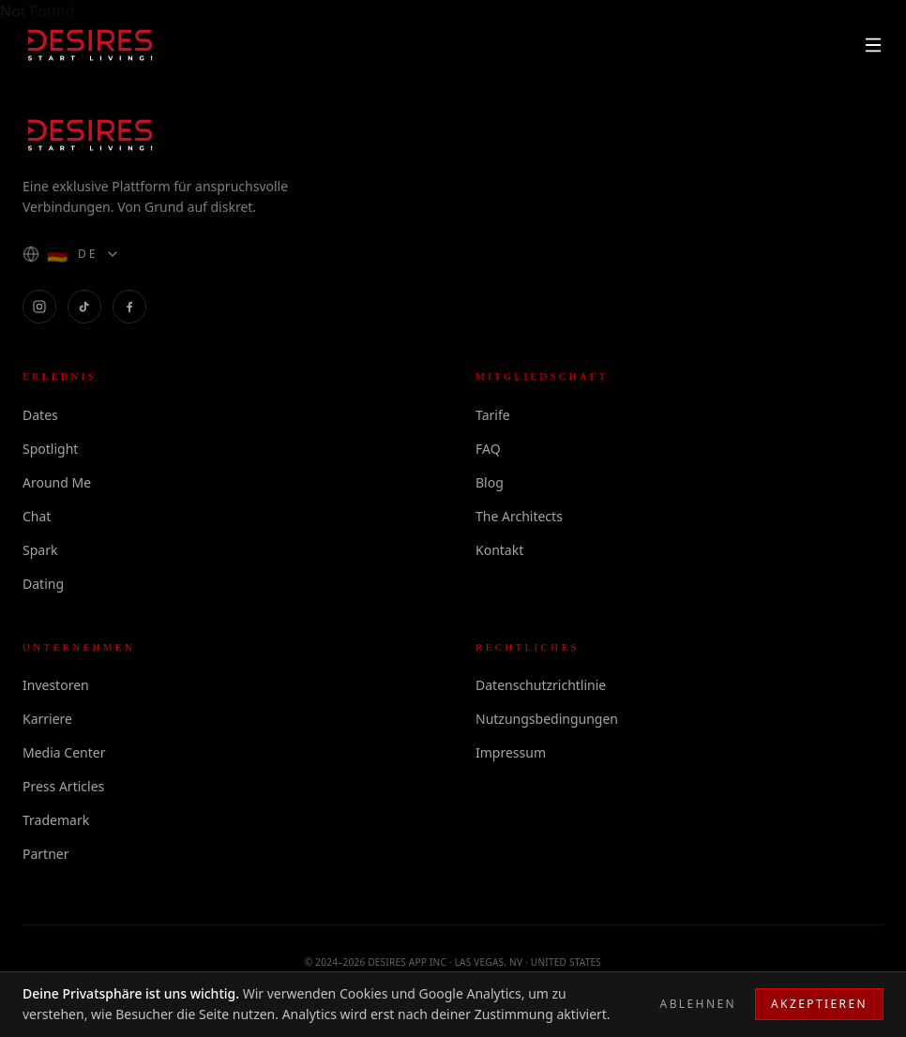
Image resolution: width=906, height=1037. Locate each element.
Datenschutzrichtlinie (541, 685)
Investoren (56, 685)
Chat (37, 516)
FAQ (488, 449)
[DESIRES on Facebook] (129, 306)
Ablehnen (698, 1004)
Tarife (493, 415)
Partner (46, 854)
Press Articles (63, 786)
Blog (490, 482)
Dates (40, 415)
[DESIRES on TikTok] (84, 306)
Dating (43, 584)
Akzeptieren (819, 1004)
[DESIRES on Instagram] (39, 306)
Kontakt (499, 550)
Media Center (64, 752)
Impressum (511, 752)
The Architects (519, 516)
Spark (40, 550)
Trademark (56, 820)
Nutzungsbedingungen (547, 719)
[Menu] (873, 45)
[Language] (71, 254)
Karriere (47, 719)
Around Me (57, 482)
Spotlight (50, 449)
